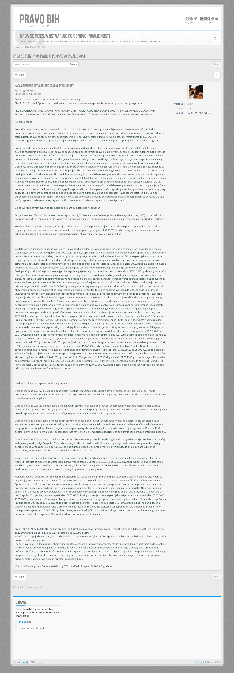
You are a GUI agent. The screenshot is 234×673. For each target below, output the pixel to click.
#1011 (20, 90)
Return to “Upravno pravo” (27, 587)
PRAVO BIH (39, 19)
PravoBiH (25, 662)
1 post (216, 64)
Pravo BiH (202, 662)
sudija (31, 90)
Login (191, 19)
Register (209, 19)
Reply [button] (19, 74)
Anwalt (39, 662)
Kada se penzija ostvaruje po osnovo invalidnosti (49, 56)
